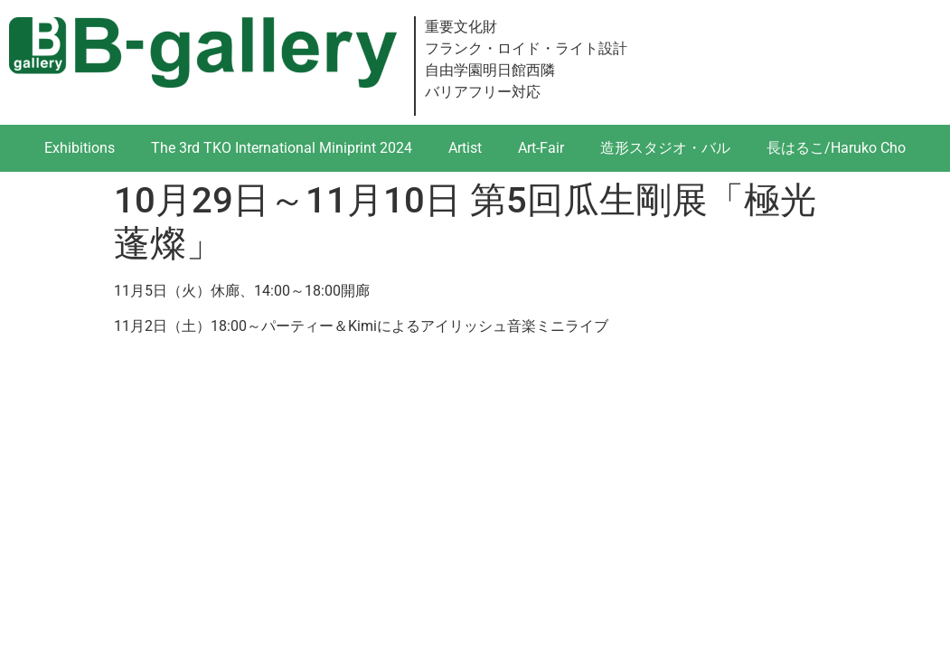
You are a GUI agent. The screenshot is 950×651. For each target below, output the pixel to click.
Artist (465, 147)
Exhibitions (79, 147)
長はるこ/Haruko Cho (836, 147)
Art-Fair (541, 147)
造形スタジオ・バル (665, 147)
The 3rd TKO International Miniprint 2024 (281, 147)
